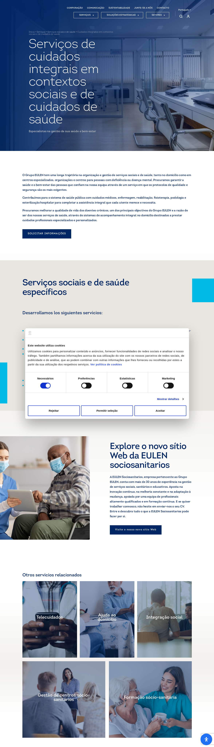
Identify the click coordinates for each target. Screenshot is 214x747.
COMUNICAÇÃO (95, 8)
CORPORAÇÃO (75, 8)
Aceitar (160, 410)
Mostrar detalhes (168, 399)
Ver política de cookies (106, 364)
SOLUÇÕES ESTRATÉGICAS (123, 15)
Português (184, 10)
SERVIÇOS (86, 15)
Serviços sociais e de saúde (61, 32)
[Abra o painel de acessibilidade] (206, 739)
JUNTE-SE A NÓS (143, 8)
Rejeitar (54, 410)
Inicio (32, 32)
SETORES (158, 15)
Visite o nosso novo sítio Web (135, 529)
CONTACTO (163, 8)
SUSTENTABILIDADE (119, 8)
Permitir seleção (107, 410)
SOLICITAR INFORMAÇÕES (47, 233)
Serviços (41, 32)
